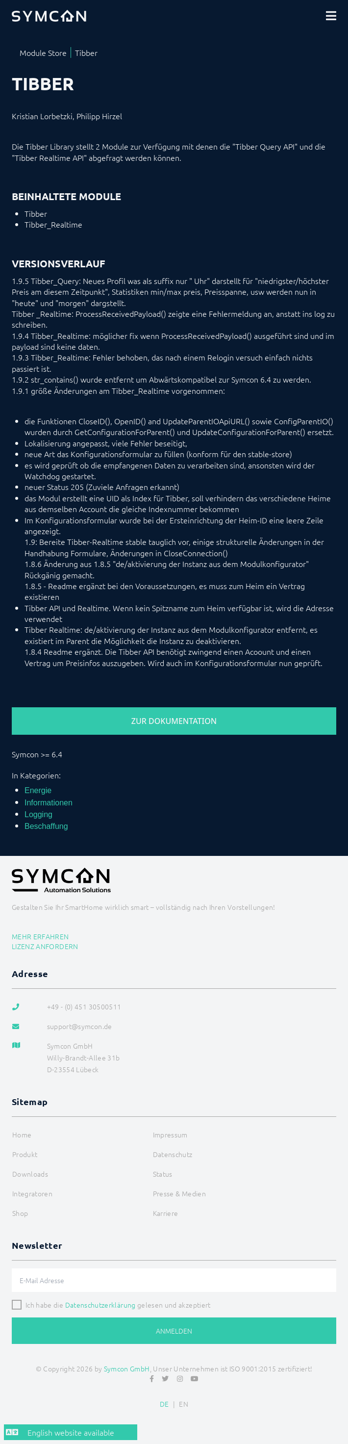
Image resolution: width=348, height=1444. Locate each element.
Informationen (49, 803)
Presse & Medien (179, 1193)
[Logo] (49, 16)
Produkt (24, 1154)
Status (163, 1174)
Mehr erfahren (40, 936)
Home (21, 1134)
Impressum (170, 1134)
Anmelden (174, 1331)
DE (164, 1404)
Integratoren (32, 1193)
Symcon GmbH (127, 1368)
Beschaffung (46, 826)
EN (183, 1404)
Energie (38, 790)
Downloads (30, 1174)
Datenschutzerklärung (100, 1305)
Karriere (165, 1213)
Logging (38, 814)
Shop (20, 1213)
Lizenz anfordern (45, 946)
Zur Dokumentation (174, 721)
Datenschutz (173, 1154)
